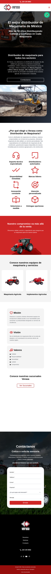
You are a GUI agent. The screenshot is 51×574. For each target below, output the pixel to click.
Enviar (25, 503)
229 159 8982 (26, 2)
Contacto (25, 543)
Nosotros (25, 537)
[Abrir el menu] (49, 7)
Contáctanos (25, 80)
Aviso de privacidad (25, 572)
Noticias (25, 540)
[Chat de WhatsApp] (47, 15)
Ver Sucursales (25, 386)
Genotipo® (32, 569)
